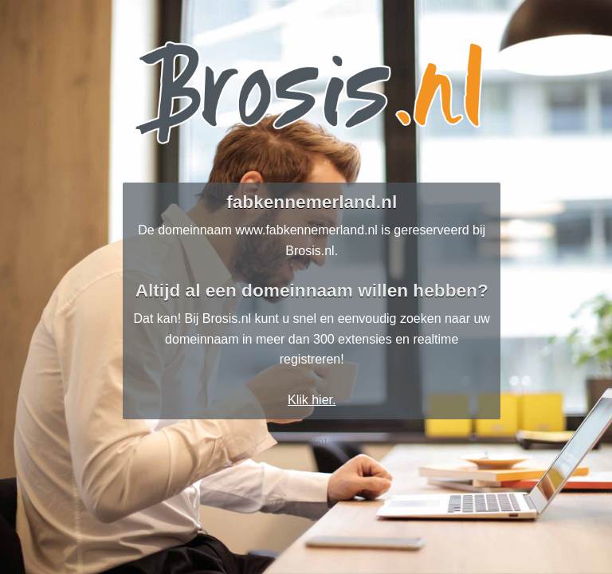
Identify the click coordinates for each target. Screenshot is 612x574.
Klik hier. (311, 400)
